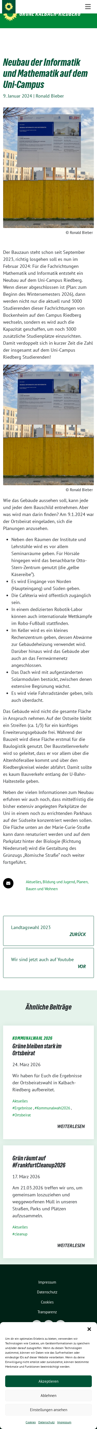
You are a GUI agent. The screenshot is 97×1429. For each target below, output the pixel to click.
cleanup (20, 1226)
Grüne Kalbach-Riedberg (50, 13)
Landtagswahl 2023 (48, 923)
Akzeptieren (48, 1381)
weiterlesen (71, 1118)
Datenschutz (46, 1422)
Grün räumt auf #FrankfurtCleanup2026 (38, 1154)
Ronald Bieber (50, 88)
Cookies (31, 1422)
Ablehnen (48, 1395)
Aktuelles (33, 873)
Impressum (64, 1422)
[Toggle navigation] (88, 36)
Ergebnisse (23, 1099)
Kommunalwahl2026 (53, 1099)
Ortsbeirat (22, 1106)
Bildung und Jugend (59, 873)
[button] (89, 1328)
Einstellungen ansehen (48, 1409)
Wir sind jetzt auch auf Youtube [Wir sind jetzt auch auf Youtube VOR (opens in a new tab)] (48, 955)
